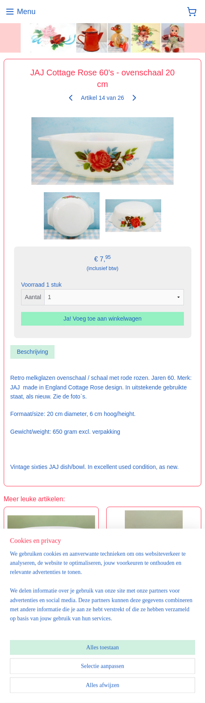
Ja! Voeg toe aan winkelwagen (102, 318)
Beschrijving (32, 351)
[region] (102, 597)
